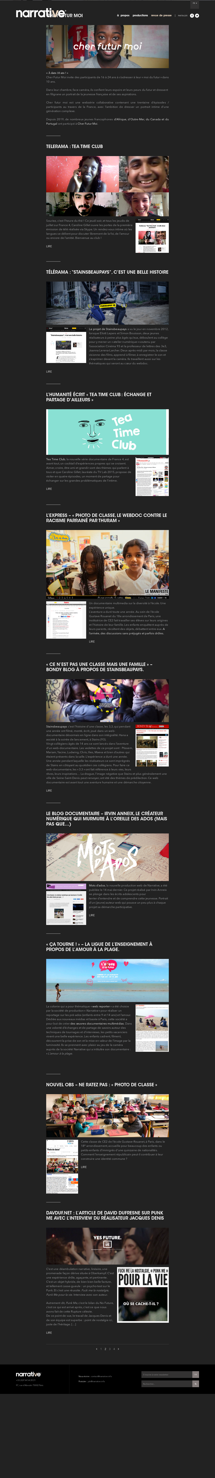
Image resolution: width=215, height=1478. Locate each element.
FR (195, 3)
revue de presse (161, 15)
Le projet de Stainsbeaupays (108, 446)
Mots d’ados (97, 1003)
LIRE (49, 364)
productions (140, 15)
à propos (123, 15)
